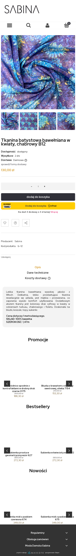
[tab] (38, 267)
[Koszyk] (66, 25)
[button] (9, 25)
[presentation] (7, 384)
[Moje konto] (47, 25)
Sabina (18, 241)
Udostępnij (6, 257)
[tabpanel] (38, 307)
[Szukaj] (28, 25)
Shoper (57, 553)
